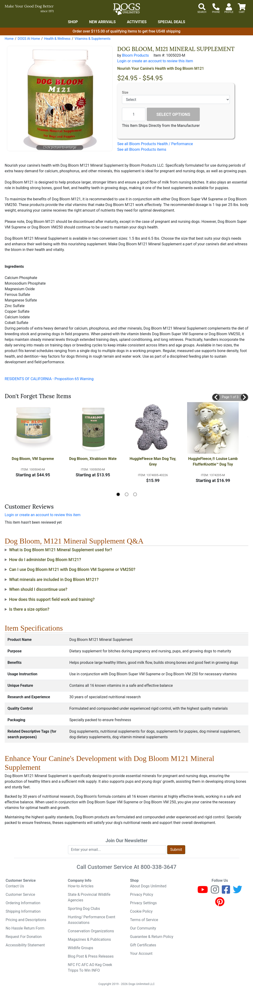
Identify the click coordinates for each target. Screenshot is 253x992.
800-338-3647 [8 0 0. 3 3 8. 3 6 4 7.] (159, 867)
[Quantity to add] (133, 114)
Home (9, 38)
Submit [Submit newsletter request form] (176, 849)
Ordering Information (23, 903)
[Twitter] (237, 891)
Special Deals (171, 22)
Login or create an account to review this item (42, 515)
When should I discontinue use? (38, 589)
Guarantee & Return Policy (152, 936)
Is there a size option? (29, 609)
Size (125, 93)
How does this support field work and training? (52, 599)
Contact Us (15, 886)
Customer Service (20, 894)
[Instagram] (214, 891)
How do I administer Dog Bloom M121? (45, 559)
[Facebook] (225, 891)
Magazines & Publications (89, 939)
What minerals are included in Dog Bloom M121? (54, 579)
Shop (73, 22)
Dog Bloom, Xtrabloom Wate (93, 458)
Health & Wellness (57, 38)
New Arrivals (102, 22)
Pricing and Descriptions (26, 920)
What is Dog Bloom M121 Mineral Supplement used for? (60, 549)
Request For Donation (24, 936)
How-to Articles (81, 886)
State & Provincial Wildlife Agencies (89, 897)
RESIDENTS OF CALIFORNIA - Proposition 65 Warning (49, 379)
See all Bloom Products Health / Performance (155, 144)
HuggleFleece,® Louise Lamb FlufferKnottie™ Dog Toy (213, 461)
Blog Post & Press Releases (90, 956)
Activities (137, 22)
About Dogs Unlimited (148, 886)
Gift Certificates (143, 945)
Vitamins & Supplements (92, 38)
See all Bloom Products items (141, 149)
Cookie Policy (141, 911)
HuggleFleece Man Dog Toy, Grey (153, 461)
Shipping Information (23, 911)
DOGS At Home (29, 38)
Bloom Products (135, 55)
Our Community (143, 928)
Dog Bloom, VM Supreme (33, 458)
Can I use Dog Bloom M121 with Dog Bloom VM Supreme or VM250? (72, 569)
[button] (215, 397)
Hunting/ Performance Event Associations (91, 920)
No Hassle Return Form (25, 928)
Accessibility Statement (25, 945)
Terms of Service (144, 920)
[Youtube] (202, 891)
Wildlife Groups (80, 948)
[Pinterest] (220, 904)
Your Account (141, 953)
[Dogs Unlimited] (126, 9)
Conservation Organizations (91, 931)
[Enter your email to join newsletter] (117, 849)
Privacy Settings (143, 903)
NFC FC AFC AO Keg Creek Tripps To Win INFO (90, 968)
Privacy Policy (141, 894)
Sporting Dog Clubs (84, 908)
